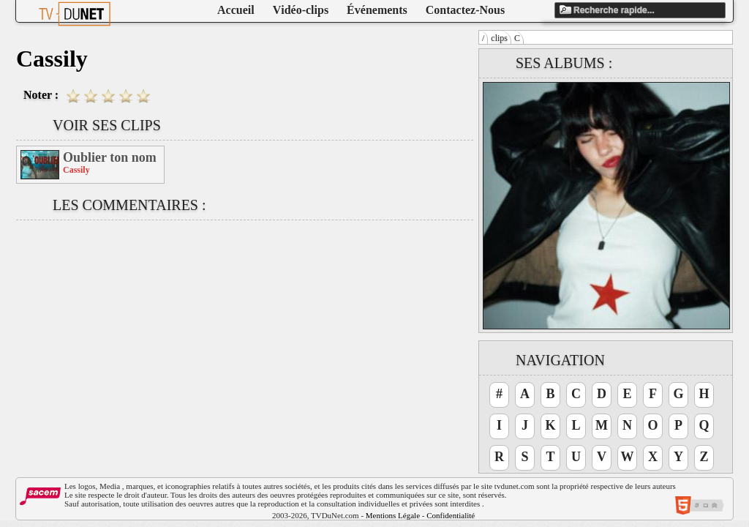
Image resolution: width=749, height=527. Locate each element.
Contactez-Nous (465, 10)
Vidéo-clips (300, 10)
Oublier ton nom (110, 157)
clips (499, 38)
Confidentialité (450, 515)
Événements (377, 10)
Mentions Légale (393, 515)
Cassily (76, 170)
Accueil (236, 10)
